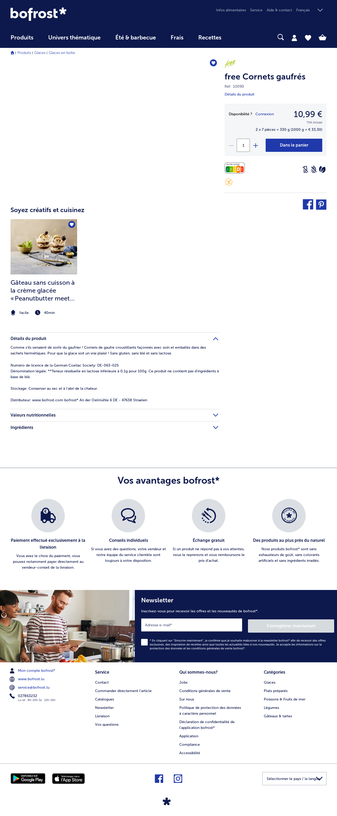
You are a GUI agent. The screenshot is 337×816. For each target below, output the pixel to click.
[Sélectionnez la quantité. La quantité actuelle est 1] (243, 145)
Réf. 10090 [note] (234, 86)
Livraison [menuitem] (102, 714)
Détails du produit (239, 94)
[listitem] (44, 268)
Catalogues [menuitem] (104, 697)
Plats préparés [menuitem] (276, 689)
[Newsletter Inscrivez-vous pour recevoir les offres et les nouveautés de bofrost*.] (236, 625)
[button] (311, 10)
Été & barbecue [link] (135, 38)
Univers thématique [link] (74, 38)
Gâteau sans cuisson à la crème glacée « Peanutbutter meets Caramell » (43, 290)
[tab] (294, 37)
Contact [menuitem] (102, 681)
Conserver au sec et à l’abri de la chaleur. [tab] (54, 388)
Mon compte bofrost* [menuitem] (33, 669)
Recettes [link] (209, 38)
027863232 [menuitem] (24, 695)
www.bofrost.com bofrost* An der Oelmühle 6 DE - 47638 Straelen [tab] (79, 400)
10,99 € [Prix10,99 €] (308, 114)
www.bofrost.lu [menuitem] (27, 678)
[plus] (255, 145)
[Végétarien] (322, 169)
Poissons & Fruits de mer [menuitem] (284, 697)
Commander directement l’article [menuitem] (123, 689)
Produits (24, 53)
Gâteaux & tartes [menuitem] (278, 714)
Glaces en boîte (62, 53)
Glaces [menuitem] (269, 681)
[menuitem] (22, 40)
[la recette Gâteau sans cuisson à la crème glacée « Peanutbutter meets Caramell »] (44, 247)
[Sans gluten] (229, 182)
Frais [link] (177, 38)
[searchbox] (239, 37)
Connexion (264, 114)
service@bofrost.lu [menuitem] (30, 686)
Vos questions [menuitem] (106, 723)
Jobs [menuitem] (183, 681)
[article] (115, 257)
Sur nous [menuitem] (186, 697)
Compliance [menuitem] (189, 743)
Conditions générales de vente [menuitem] (205, 689)
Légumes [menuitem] (271, 706)
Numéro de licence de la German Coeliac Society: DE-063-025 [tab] (65, 365)
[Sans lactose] (305, 169)
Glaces (40, 53)
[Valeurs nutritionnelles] (236, 168)
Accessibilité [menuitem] (189, 751)
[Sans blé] (314, 169)
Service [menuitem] (256, 10)
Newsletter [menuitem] (104, 706)
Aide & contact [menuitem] (279, 10)
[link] (58, 14)
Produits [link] (22, 38)
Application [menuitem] (188, 734)
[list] (168, 534)
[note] (44, 313)
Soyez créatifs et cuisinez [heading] (48, 210)
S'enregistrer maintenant (302, 624)
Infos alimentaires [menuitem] (231, 10)
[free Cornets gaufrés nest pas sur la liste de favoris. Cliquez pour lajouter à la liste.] (213, 63)
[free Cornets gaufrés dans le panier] (294, 145)
